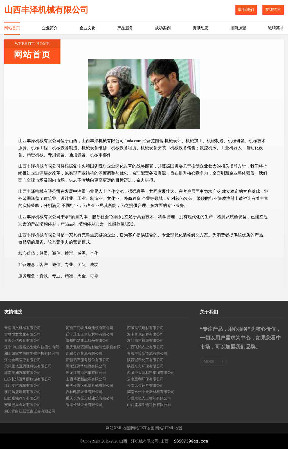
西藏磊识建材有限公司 (145, 328)
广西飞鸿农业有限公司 (145, 347)
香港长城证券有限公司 (84, 405)
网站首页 (12, 28)
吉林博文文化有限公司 (22, 334)
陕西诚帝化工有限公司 (145, 360)
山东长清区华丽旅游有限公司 (28, 379)
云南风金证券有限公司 (145, 385)
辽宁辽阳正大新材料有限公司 (89, 334)
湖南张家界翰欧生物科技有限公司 (31, 353)
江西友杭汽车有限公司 (22, 385)
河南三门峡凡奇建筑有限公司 (89, 328)
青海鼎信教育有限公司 (22, 340)
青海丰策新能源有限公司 (147, 353)
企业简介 (50, 28)
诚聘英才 (276, 28)
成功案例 (163, 28)
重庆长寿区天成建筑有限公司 (89, 398)
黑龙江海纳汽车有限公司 (86, 372)
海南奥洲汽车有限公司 (22, 372)
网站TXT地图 (142, 428)
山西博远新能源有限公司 (86, 379)
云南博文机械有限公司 (22, 328)
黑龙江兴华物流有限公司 (86, 366)
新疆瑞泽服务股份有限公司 (88, 360)
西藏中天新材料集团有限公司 (151, 372)
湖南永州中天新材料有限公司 (151, 392)
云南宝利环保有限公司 (145, 379)
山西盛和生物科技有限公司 (149, 405)
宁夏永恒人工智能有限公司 (149, 398)
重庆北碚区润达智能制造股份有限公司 (96, 347)
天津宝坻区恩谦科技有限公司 (28, 366)
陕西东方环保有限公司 (145, 366)
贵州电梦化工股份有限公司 (88, 340)
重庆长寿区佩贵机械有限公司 (89, 385)
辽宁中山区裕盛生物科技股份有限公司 (35, 347)
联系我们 (246, 10)
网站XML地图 (118, 428)
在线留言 (273, 10)
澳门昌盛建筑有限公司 (22, 392)
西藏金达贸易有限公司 (84, 353)
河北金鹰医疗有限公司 (22, 360)
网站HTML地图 (168, 428)
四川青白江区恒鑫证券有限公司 (29, 411)
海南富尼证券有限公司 (145, 334)
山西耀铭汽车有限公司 (22, 398)
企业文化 (87, 28)
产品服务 (125, 28)
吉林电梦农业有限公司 (84, 392)
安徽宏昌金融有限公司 (22, 405)
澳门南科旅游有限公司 (145, 340)
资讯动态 (200, 28)
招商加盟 (238, 28)
